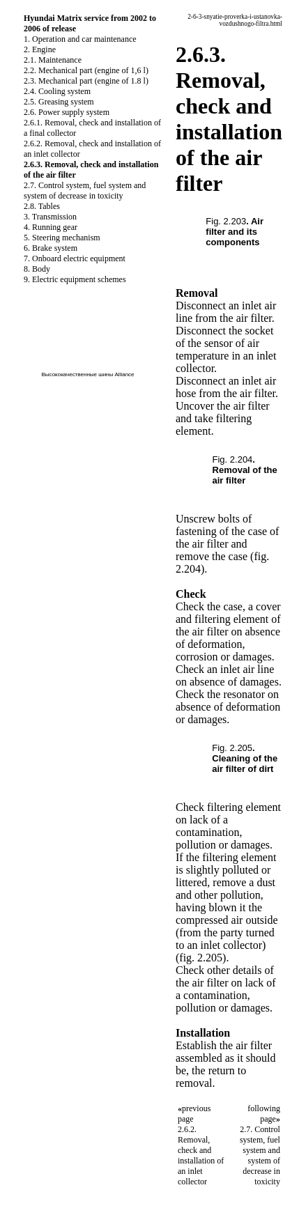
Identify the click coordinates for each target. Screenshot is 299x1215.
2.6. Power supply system (66, 112)
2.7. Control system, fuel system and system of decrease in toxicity (85, 190)
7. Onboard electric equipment (74, 258)
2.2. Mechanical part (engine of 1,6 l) (86, 70)
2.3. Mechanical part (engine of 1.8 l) (86, 81)
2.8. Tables (42, 206)
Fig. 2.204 (233, 459)
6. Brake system (50, 248)
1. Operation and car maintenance (80, 39)
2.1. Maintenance (53, 60)
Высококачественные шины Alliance (87, 374)
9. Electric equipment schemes (75, 279)
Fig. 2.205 (232, 748)
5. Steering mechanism (62, 237)
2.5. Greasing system (59, 102)
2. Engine (40, 49)
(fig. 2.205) (201, 958)
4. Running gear (50, 227)
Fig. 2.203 (226, 221)
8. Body (37, 269)
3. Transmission (50, 217)
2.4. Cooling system (57, 91)
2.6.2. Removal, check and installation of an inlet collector (201, 1155)
